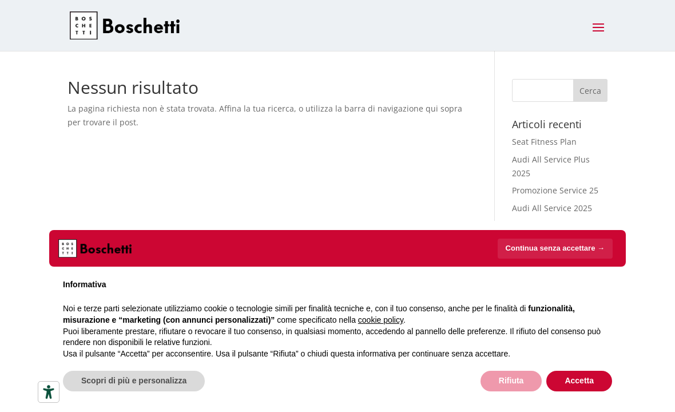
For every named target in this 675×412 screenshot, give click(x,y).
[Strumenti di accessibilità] (48, 392)
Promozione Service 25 (555, 190)
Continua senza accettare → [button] (555, 248)
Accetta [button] (579, 380)
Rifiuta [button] (511, 380)
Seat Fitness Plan (544, 141)
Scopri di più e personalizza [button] (133, 380)
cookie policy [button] (380, 319)
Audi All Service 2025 (552, 208)
